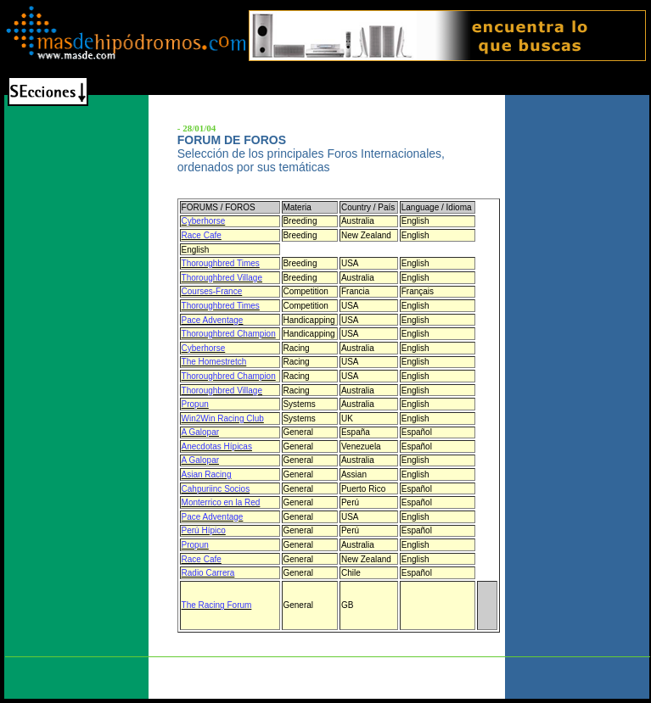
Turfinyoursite (294, 664)
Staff (248, 664)
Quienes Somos (198, 664)
